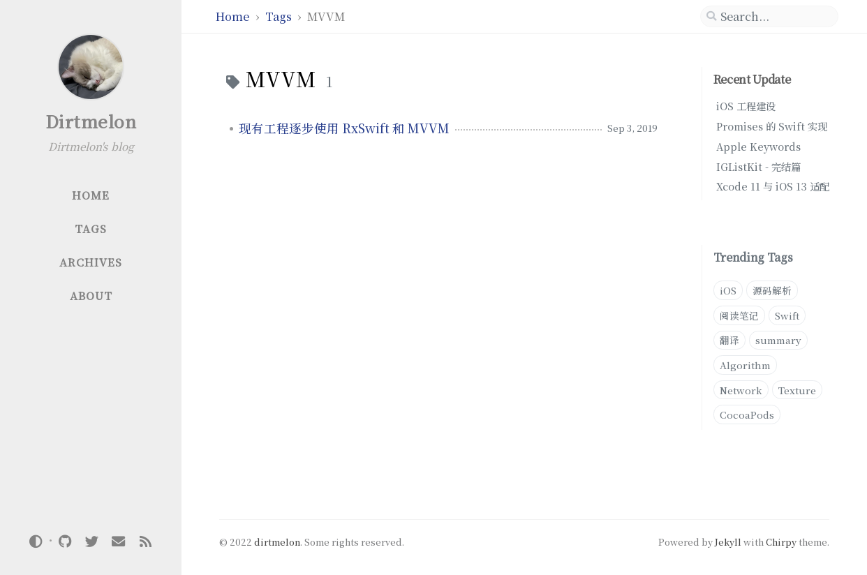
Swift (787, 315)
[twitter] (91, 540)
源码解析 (772, 290)
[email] (118, 540)
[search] (769, 16)
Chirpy (781, 541)
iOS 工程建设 (746, 105)
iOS (728, 290)
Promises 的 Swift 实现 (771, 126)
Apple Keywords (758, 146)
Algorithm (745, 365)
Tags (280, 16)
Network (741, 390)
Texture (797, 390)
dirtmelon (277, 541)
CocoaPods (747, 414)
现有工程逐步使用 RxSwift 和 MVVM (344, 128)
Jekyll (728, 541)
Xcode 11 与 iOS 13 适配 (772, 186)
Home (234, 16)
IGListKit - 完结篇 (758, 166)
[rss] (145, 540)
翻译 (729, 340)
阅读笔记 (739, 315)
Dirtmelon (91, 121)
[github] (65, 540)
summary (778, 340)
